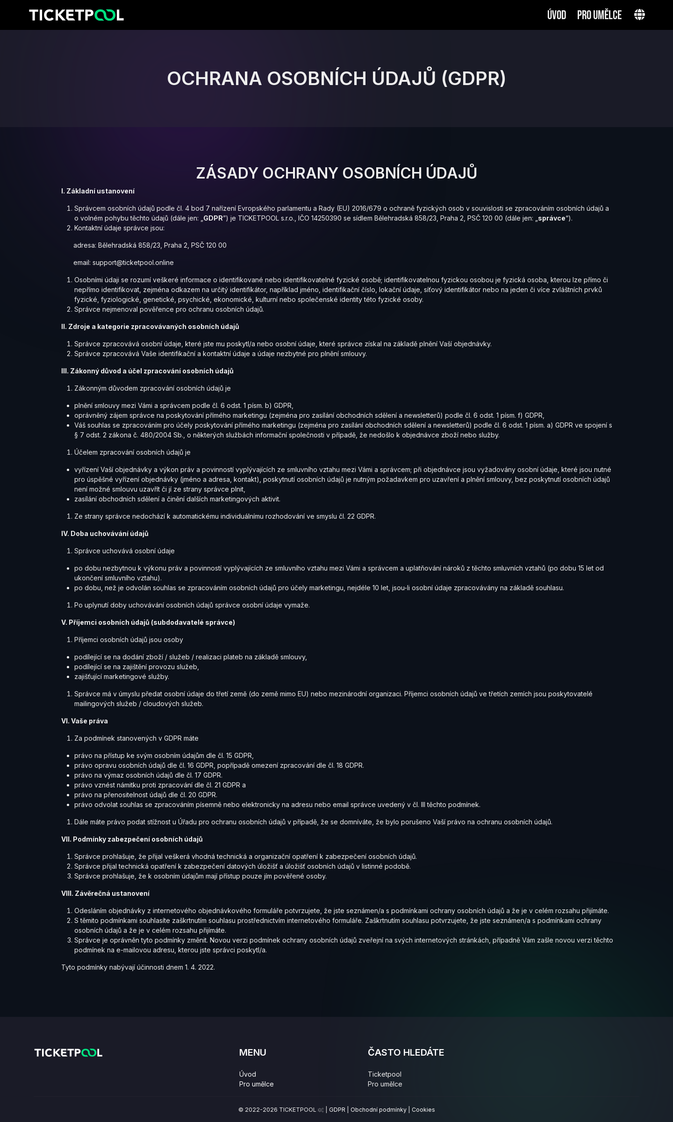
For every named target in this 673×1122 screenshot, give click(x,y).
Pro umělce (599, 15)
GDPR (337, 1109)
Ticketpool (384, 1074)
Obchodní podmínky (379, 1109)
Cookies (423, 1109)
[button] (639, 14)
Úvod (556, 15)
